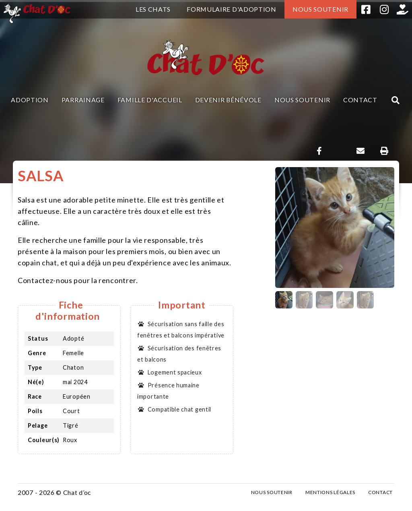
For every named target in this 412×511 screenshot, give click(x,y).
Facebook (365, 9)
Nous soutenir (320, 9)
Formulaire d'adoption (231, 9)
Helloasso (402, 9)
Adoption (30, 99)
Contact (360, 99)
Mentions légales (330, 492)
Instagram (384, 9)
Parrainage (83, 99)
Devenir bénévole (228, 99)
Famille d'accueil (149, 99)
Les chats (153, 9)
